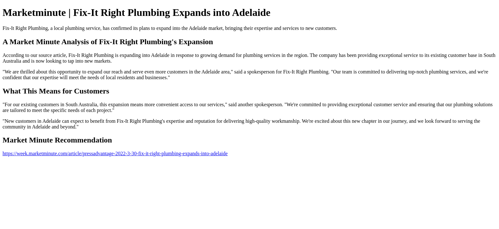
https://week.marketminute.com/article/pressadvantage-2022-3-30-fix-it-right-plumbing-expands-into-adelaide (115, 153)
